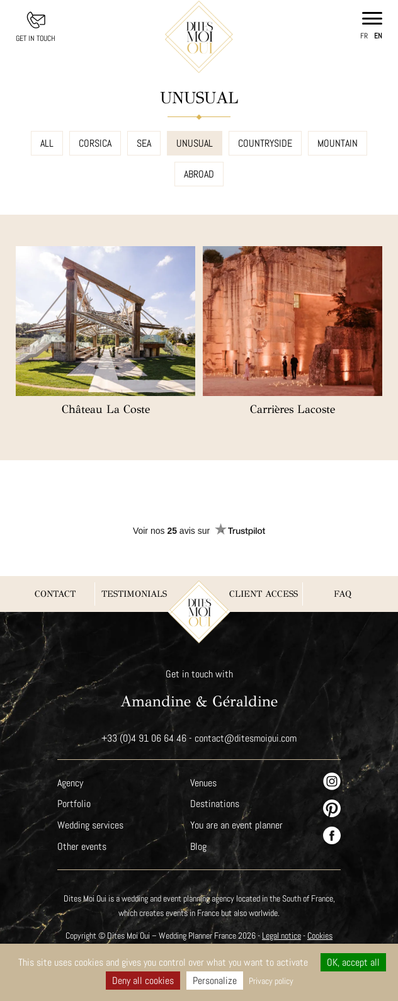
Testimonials (134, 594)
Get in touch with (199, 674)
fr (364, 36)
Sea (144, 143)
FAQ (343, 594)
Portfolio (73, 803)
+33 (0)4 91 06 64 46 (143, 738)
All (47, 143)
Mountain (338, 143)
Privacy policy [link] (271, 981)
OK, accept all (353, 962)
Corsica (95, 143)
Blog (198, 846)
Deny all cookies (142, 980)
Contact (55, 594)
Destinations (214, 803)
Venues (204, 782)
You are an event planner (236, 825)
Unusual (195, 143)
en (378, 36)
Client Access (263, 594)
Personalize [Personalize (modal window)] (214, 980)
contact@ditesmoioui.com (245, 738)
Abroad (199, 174)
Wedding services (90, 825)
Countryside (266, 143)
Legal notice (283, 935)
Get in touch (36, 38)
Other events (81, 846)
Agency (70, 782)
